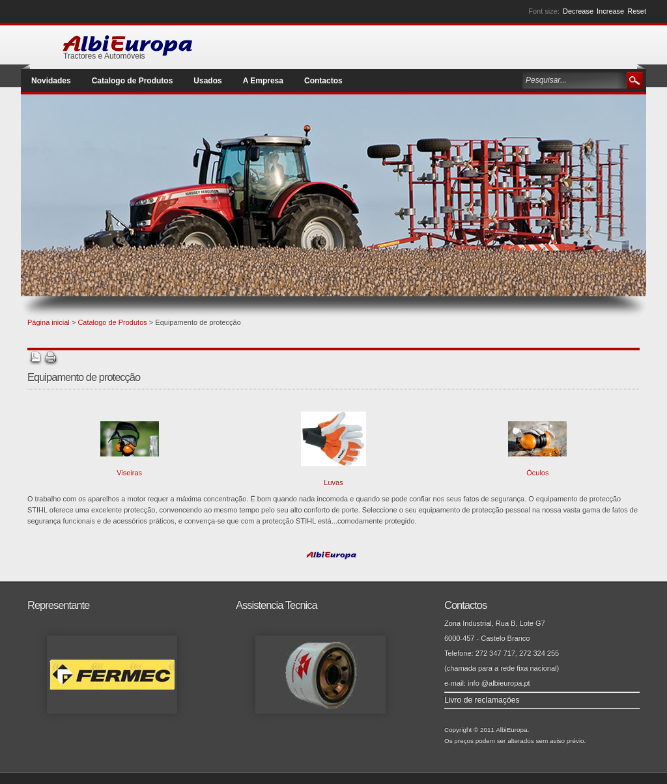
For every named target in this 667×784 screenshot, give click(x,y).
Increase (610, 11)
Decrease (578, 11)
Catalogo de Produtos (112, 322)
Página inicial (48, 322)
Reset (636, 11)
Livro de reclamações (482, 700)
